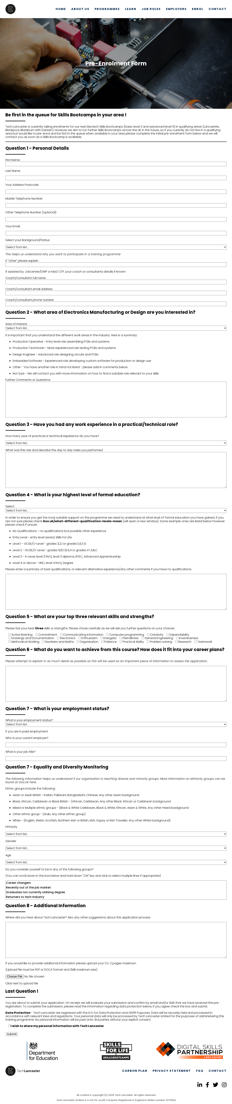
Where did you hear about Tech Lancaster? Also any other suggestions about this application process (77, 917)
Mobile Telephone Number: (24, 198)
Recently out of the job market (116, 887)
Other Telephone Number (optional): (31, 212)
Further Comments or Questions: (28, 380)
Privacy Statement (172, 1071)
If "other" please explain (21, 261)
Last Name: (13, 171)
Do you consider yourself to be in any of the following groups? (49, 869)
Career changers (116, 883)
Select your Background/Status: (27, 240)
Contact (218, 9)
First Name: (12, 160)
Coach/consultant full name (25, 278)
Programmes (107, 9)
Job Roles (151, 9)
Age (8, 855)
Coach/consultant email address (29, 289)
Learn (130, 9)
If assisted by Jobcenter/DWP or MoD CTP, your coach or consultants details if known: (65, 272)
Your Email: (12, 226)
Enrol (197, 9)
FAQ (199, 1071)
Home (61, 9)
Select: (10, 506)
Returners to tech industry (116, 897)
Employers (176, 9)
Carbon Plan (134, 1071)
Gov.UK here (27, 782)
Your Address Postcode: (22, 185)
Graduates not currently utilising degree (116, 892)
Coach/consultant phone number (29, 300)
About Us (80, 9)
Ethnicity (11, 827)
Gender (10, 841)
